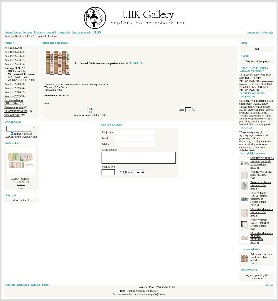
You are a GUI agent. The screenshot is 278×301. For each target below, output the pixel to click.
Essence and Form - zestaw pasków (260, 184)
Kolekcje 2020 (12, 84)
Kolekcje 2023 (12, 60)
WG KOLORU (12, 115)
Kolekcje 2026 (12, 47)
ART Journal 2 (14, 71)
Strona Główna (13, 32)
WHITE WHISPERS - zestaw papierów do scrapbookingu (262, 161)
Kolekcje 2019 (12, 88)
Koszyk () (64, 32)
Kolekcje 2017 (12, 96)
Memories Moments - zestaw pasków (261, 211)
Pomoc (45, 284)
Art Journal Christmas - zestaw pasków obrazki (261, 257)
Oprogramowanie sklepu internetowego (133, 294)
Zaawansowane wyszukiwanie (21, 136)
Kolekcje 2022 (12, 64)
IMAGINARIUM (16, 77)
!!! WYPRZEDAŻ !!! (15, 111)
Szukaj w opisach (23, 133)
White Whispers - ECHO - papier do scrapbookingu (259, 223)
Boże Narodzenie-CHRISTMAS (13, 102)
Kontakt (35, 284)
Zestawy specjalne (13, 107)
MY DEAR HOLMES (19, 80)
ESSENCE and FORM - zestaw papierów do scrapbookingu (258, 197)
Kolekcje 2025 (12, 51)
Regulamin (23, 284)
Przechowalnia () (82, 32)
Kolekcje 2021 (22, 36)
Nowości (51, 32)
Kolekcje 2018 (12, 92)
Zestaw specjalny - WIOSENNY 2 (21, 180)
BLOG (97, 32)
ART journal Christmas (45, 36)
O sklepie (10, 284)
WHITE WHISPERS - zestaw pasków (262, 173)
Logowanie (253, 32)
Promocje (39, 32)
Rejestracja (267, 32)
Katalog (27, 32)
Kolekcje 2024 (12, 56)
